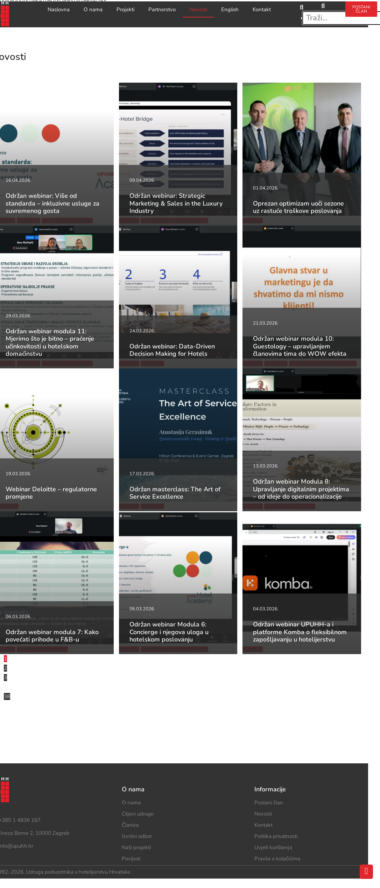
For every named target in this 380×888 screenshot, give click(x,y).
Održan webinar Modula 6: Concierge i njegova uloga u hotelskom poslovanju (169, 632)
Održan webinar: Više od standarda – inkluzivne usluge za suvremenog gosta (52, 203)
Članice (130, 824)
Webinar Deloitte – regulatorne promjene (51, 493)
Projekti (125, 9)
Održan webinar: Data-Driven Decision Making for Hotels (172, 350)
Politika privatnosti (275, 836)
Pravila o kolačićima (277, 858)
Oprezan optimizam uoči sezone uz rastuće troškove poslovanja (298, 207)
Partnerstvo (162, 9)
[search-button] (323, 6)
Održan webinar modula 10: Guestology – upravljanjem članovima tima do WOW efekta (299, 346)
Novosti (198, 9)
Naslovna (59, 9)
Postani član (268, 802)
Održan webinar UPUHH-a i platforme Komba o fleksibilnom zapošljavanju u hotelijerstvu (300, 632)
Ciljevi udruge (138, 813)
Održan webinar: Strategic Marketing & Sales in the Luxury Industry (176, 203)
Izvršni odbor (137, 836)
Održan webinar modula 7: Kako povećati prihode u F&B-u (52, 636)
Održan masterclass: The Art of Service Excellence (174, 493)
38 (7, 696)
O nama (93, 9)
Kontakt (262, 9)
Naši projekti (136, 847)
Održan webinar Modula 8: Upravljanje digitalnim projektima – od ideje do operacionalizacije (301, 489)
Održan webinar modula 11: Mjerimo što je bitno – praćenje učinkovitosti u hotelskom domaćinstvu (50, 342)
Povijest (131, 858)
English (230, 9)
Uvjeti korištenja (273, 847)
